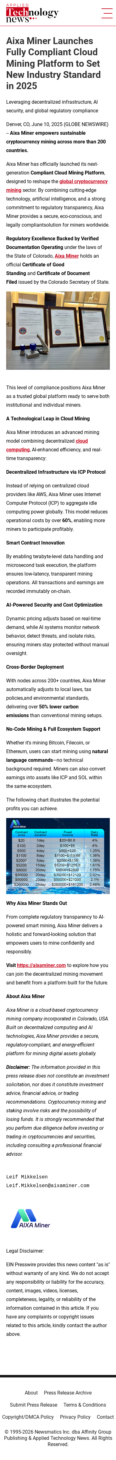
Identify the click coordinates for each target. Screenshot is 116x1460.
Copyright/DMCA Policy (28, 1417)
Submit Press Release (33, 1405)
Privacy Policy (75, 1417)
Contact (105, 1417)
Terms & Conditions (84, 1405)
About (31, 1393)
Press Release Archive (68, 1393)
